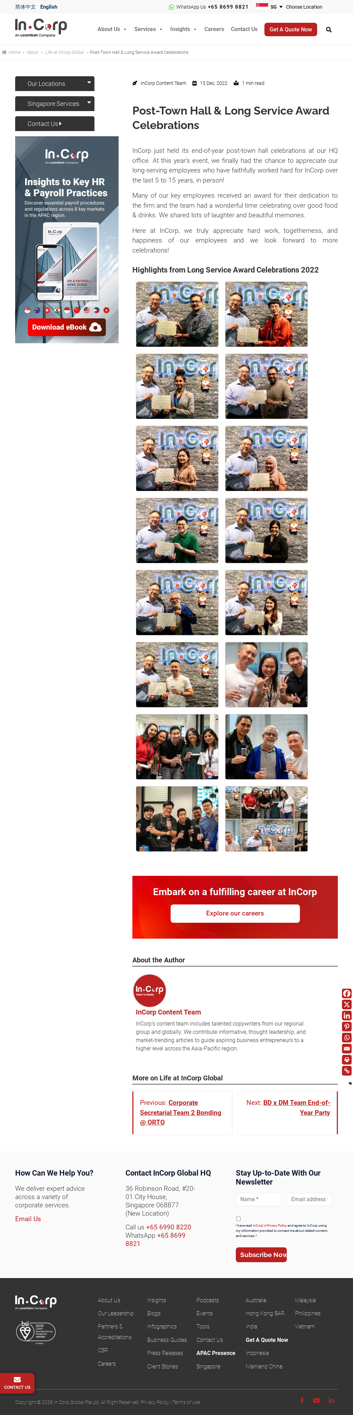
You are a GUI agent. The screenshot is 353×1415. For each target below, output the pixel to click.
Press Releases (165, 1353)
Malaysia (305, 1300)
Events (204, 1313)
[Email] (347, 1048)
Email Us (28, 1219)
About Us (109, 29)
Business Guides (167, 1340)
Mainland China (264, 1366)
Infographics (162, 1326)
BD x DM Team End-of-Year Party (296, 1108)
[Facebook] (347, 993)
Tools (203, 1326)
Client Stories (162, 1366)
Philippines (308, 1313)
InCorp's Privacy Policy (270, 1225)
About (32, 52)
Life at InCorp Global (64, 52)
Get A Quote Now (267, 1340)
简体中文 (25, 7)
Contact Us (244, 29)
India (251, 1326)
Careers (214, 29)
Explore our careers (235, 913)
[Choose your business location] (308, 7)
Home (11, 52)
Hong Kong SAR (265, 1313)
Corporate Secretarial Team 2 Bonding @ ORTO (180, 1112)
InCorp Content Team (168, 1012)
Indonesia (257, 1353)
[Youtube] (316, 1401)
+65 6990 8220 (168, 1227)
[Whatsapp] (347, 1037)
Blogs (154, 1313)
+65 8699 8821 (228, 7)
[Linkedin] (347, 1015)
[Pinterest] (347, 1026)
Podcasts (207, 1300)
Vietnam (305, 1326)
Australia (256, 1300)
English (48, 7)
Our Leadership (116, 1313)
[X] (347, 1004)
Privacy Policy (155, 1402)
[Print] (347, 1060)
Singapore (208, 1366)
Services (145, 29)
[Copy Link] (347, 1071)
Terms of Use (186, 1402)
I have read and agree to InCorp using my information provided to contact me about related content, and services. (282, 1231)
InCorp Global (49, 30)
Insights (180, 29)
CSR (103, 1350)
